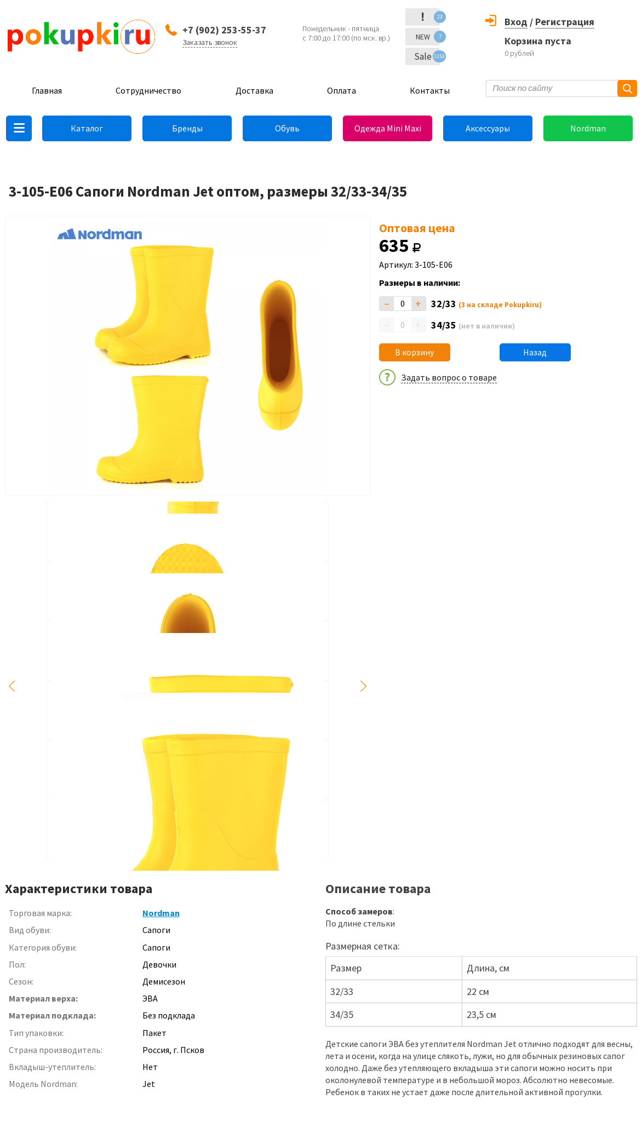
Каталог (87, 128)
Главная (47, 90)
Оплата (341, 90)
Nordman (588, 128)
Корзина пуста (538, 40)
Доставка (254, 90)
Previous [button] (11, 686)
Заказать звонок (209, 42)
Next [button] (363, 686)
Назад (535, 352)
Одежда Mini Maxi (387, 128)
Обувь (287, 128)
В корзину (414, 352)
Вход (516, 21)
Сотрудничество (148, 90)
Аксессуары (488, 128)
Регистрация (564, 21)
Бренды (187, 128)
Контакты (430, 90)
